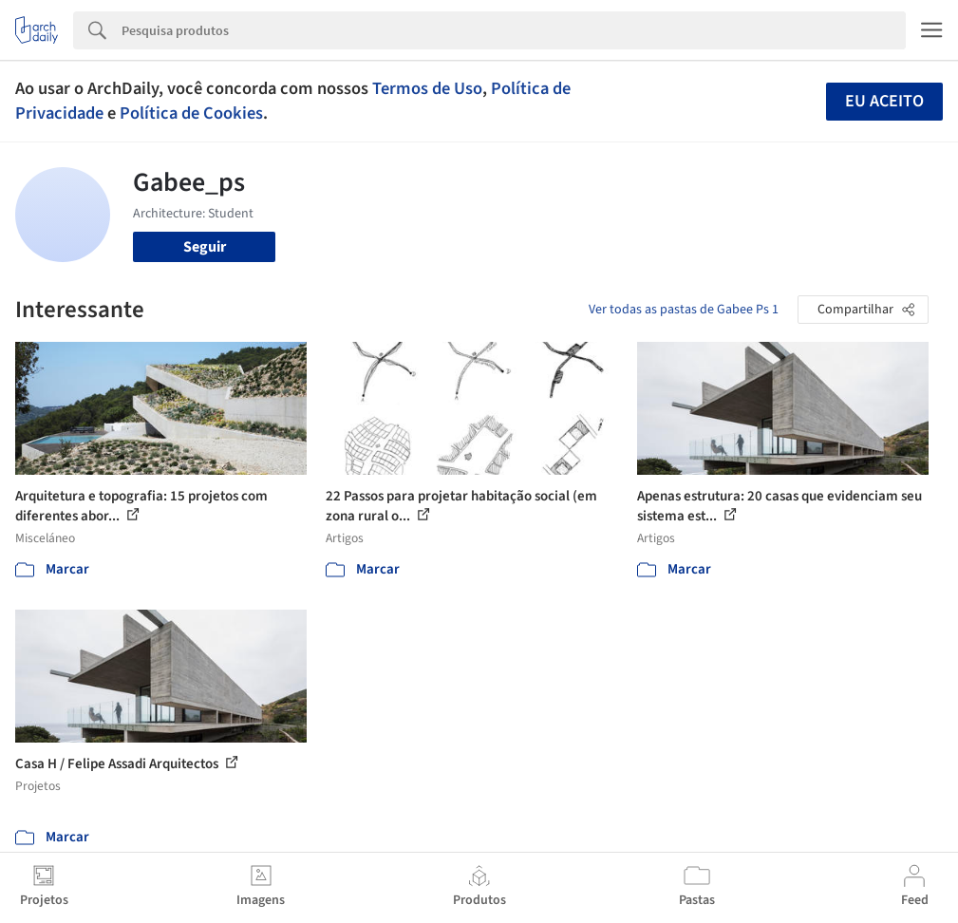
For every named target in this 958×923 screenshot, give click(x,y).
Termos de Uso (427, 88)
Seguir (204, 246)
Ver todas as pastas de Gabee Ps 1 (684, 309)
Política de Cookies (191, 113)
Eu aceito (884, 101)
